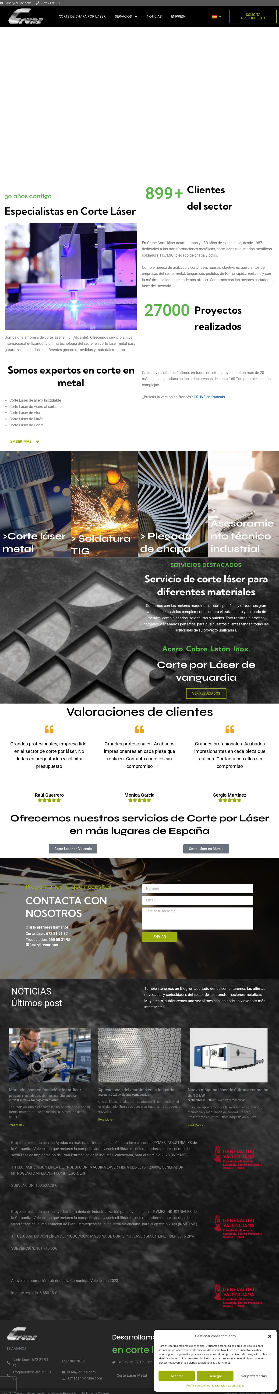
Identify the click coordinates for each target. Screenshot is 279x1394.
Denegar (215, 1376)
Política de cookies (198, 1385)
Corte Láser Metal (132, 1375)
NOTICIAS (154, 16)
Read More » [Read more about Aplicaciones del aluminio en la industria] (106, 1119)
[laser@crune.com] (1, 3)
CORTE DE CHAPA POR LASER (82, 16)
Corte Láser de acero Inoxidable (35, 400)
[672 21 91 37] (37, 3)
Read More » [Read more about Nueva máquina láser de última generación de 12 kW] (195, 1125)
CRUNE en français (209, 397)
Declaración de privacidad (228, 1385)
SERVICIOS (126, 17)
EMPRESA (178, 16)
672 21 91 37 (50, 3)
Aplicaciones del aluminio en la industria (136, 1089)
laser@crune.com (18, 3)
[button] (269, 1336)
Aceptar (176, 1376)
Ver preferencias (254, 1376)
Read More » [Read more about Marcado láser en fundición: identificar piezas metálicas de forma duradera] (17, 1125)
